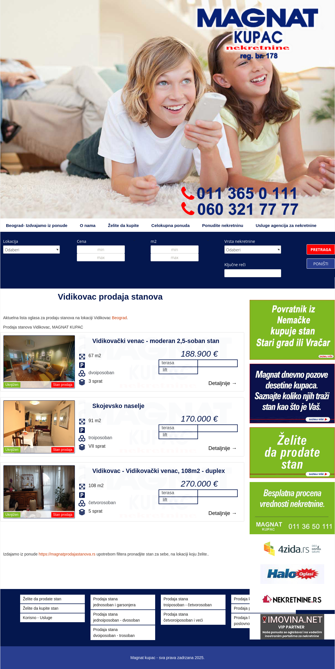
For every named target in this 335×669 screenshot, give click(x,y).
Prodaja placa (246, 608)
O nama (88, 225)
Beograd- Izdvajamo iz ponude (37, 225)
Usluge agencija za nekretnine (286, 225)
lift (165, 369)
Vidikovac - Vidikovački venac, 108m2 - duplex (158, 471)
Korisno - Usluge (37, 617)
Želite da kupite (123, 225)
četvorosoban (102, 502)
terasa (168, 362)
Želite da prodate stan (42, 599)
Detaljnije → (222, 383)
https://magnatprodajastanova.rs (67, 554)
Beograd (119, 317)
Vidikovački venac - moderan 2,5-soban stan (155, 341)
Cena (81, 241)
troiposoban (100, 437)
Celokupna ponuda (170, 225)
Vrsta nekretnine (239, 241)
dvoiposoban (101, 372)
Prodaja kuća (245, 599)
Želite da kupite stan (40, 608)
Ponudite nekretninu (222, 225)
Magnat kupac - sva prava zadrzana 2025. (167, 657)
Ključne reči (235, 264)
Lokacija (10, 241)
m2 (154, 241)
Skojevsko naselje (118, 406)
